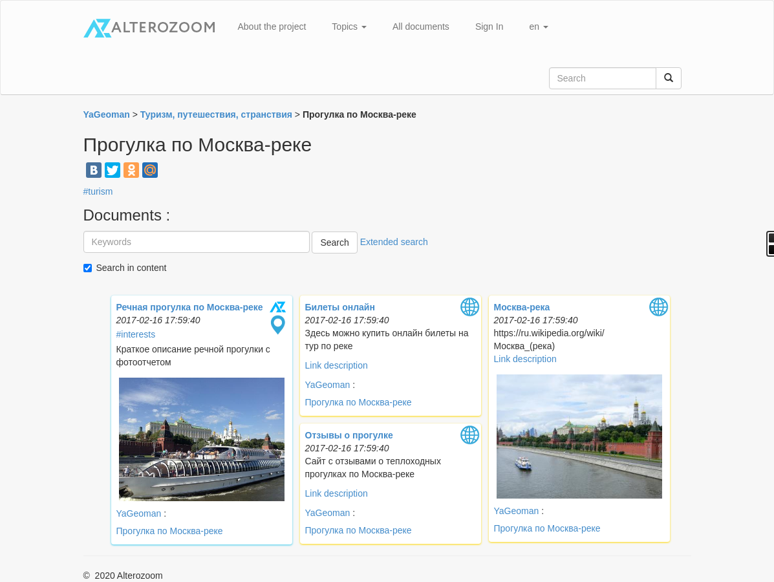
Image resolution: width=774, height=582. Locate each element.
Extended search (394, 242)
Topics (349, 26)
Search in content (131, 268)
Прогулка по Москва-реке (169, 531)
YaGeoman (140, 513)
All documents (420, 26)
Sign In (489, 26)
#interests (136, 334)
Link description (336, 365)
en (538, 26)
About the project (272, 26)
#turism (98, 191)
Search (334, 242)
